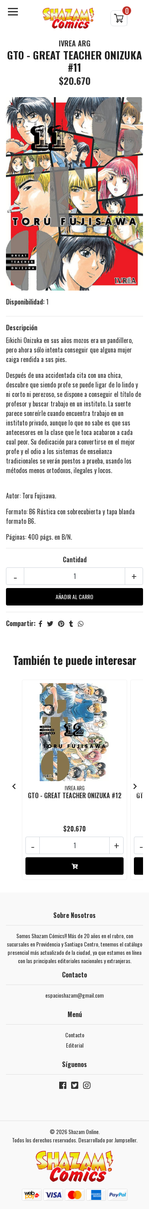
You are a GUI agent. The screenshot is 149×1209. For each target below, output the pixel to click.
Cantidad (75, 559)
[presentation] (14, 786)
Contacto (74, 1035)
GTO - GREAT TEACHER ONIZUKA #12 (75, 795)
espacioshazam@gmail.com (74, 995)
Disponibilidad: (25, 302)
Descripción (21, 327)
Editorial (74, 1045)
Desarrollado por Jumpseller (107, 1140)
